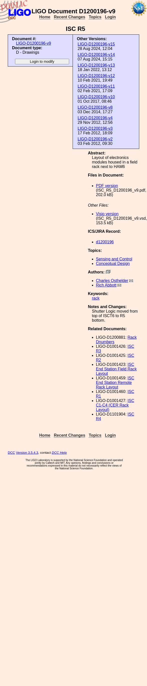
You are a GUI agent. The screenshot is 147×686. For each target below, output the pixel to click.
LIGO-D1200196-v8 (95, 107)
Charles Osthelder (112, 280)
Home (44, 17)
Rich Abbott (106, 285)
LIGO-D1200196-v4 (95, 118)
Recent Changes (69, 17)
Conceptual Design (113, 263)
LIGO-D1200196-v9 (33, 43)
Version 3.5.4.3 (27, 452)
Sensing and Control (114, 259)
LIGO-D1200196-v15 (96, 44)
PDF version (107, 186)
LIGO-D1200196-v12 (96, 76)
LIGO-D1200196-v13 (96, 65)
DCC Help (59, 452)
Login (110, 17)
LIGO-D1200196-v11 (96, 86)
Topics (95, 17)
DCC (11, 452)
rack (95, 298)
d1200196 (105, 242)
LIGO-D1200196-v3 (95, 128)
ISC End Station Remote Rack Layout (115, 382)
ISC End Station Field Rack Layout (116, 369)
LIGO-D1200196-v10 (96, 97)
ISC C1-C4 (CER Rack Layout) (115, 405)
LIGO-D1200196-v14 (96, 54)
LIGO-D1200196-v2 (95, 139)
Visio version (107, 214)
